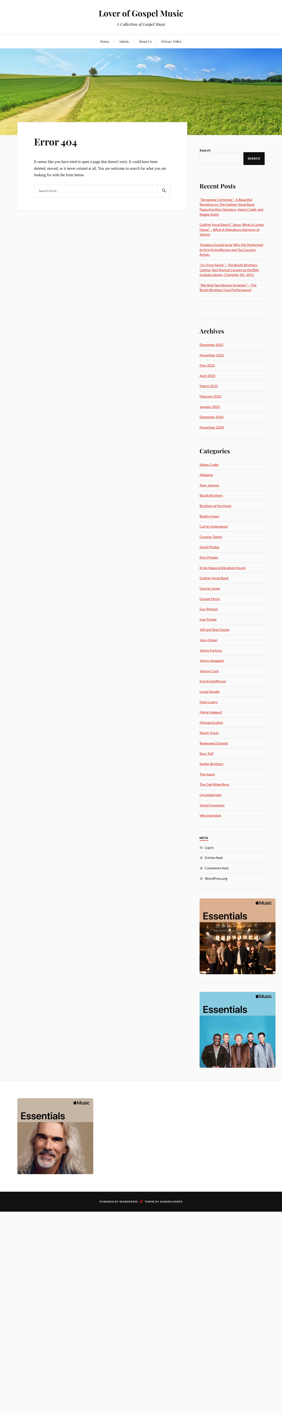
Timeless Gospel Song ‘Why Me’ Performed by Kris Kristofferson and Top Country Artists (231, 249)
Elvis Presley (209, 557)
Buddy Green (209, 516)
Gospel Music (210, 599)
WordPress (129, 1201)
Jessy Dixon (208, 640)
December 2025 (211, 345)
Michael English (211, 722)
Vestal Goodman (212, 805)
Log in (209, 847)
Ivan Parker (208, 619)
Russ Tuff (206, 753)
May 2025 (207, 365)
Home (104, 41)
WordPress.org (216, 878)
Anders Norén (171, 1201)
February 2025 (210, 396)
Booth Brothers (211, 495)
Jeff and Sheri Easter (215, 629)
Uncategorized (210, 795)
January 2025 (210, 407)
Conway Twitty (211, 537)
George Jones (210, 588)
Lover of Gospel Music (141, 13)
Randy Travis (209, 733)
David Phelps (209, 547)
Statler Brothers (211, 764)
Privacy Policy (171, 41)
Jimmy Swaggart (212, 660)
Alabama (206, 475)
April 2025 (207, 376)
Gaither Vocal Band (214, 578)
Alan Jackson (209, 485)
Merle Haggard (211, 712)
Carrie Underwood (214, 526)
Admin (124, 41)
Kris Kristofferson (213, 681)
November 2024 (212, 427)
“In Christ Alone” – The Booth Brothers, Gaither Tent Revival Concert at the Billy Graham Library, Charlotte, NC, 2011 (229, 270)
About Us (145, 41)
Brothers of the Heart (215, 506)
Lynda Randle (210, 691)
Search (205, 150)
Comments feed (216, 868)
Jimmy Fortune (211, 650)
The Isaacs (207, 774)
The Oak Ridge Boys (214, 784)
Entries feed (214, 857)
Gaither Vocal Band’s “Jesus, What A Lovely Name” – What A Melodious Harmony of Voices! (232, 229)
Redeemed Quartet (214, 743)
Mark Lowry (209, 702)
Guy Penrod (209, 609)
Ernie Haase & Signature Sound (223, 568)
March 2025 (209, 386)
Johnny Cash (209, 671)
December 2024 (211, 417)
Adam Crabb (209, 464)
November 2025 (212, 355)
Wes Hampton (210, 815)
